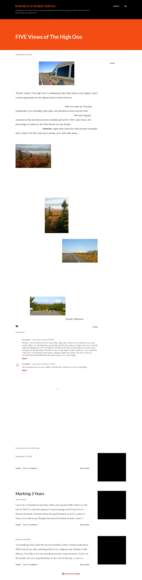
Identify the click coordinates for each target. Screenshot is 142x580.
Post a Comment (30, 468)
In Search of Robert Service (35, 6)
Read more (84, 468)
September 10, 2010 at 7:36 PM (44, 364)
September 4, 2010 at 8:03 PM (43, 340)
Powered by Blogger (71, 574)
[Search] (116, 6)
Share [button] (112, 63)
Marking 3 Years (30, 493)
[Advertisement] (53, 419)
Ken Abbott (26, 364)
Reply (24, 358)
